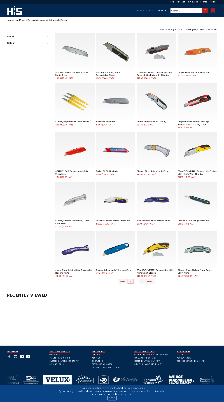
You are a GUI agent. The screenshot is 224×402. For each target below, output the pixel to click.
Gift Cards (193, 2)
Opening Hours (56, 364)
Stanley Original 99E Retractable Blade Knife (71, 73)
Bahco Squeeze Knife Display (151, 121)
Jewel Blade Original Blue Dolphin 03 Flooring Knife (73, 271)
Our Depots (54, 355)
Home (10, 20)
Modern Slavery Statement (147, 361)
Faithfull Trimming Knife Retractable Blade (108, 73)
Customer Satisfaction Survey (64, 361)
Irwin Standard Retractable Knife (153, 220)
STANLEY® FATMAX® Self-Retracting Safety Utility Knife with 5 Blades (154, 73)
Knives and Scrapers (37, 20)
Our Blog (96, 355)
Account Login (184, 358)
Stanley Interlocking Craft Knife (194, 220)
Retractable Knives (58, 20)
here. (129, 394)
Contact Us (97, 361)
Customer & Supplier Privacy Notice (151, 355)
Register (181, 355)
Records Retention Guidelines (191, 361)
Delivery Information (59, 358)
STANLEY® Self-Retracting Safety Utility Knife (71, 172)
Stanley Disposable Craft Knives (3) (73, 121)
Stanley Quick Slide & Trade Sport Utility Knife (195, 271)
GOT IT (112, 398)
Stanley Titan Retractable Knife (153, 171)
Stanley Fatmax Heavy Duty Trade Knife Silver (72, 222)
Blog (172, 2)
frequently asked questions (105, 367)
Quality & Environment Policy (148, 364)
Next (149, 281)
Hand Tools (20, 20)
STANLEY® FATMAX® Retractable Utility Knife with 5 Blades (155, 271)
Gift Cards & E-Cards (102, 364)
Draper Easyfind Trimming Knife (194, 72)
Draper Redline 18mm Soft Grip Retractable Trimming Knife (193, 123)
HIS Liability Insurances (146, 358)
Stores (203, 2)
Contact (180, 2)
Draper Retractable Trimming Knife (114, 270)
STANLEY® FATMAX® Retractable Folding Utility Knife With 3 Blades (197, 172)
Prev (122, 281)
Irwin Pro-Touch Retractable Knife (113, 220)
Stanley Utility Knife (105, 121)
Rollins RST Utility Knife (107, 171)
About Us (96, 358)
